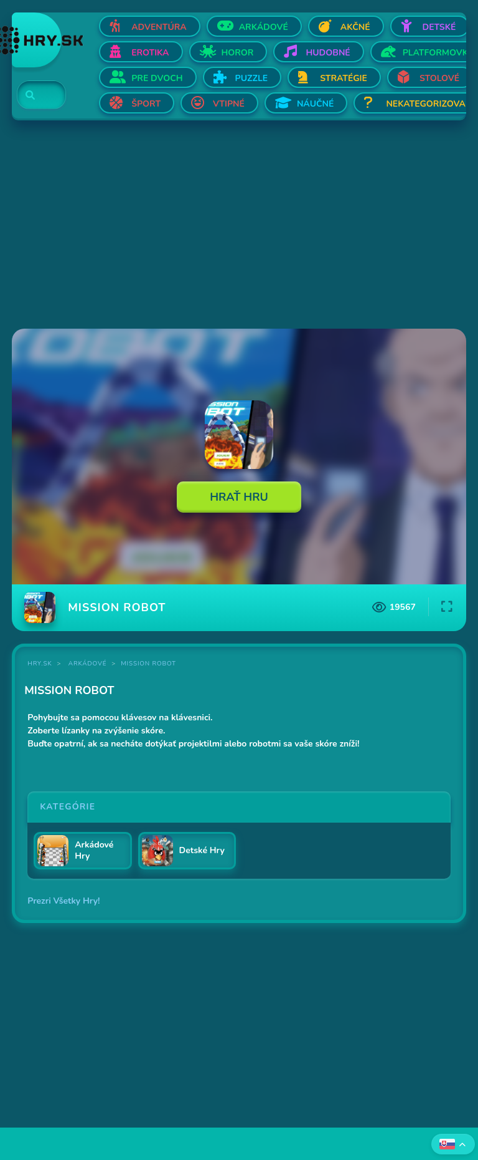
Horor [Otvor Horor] (238, 53)
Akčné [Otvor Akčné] (355, 27)
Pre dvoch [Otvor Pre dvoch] (156, 78)
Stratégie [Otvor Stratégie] (343, 78)
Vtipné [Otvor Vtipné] (229, 104)
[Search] (33, 95)
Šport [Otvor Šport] (146, 104)
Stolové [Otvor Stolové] (439, 78)
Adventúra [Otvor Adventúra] (159, 27)
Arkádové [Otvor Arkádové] (263, 27)
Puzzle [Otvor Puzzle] (251, 78)
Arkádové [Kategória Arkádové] (87, 663)
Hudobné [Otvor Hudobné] (328, 53)
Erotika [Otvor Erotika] (150, 53)
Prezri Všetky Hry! (63, 901)
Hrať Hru (239, 497)
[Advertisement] (239, 225)
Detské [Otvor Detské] (439, 27)
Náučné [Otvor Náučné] (315, 104)
